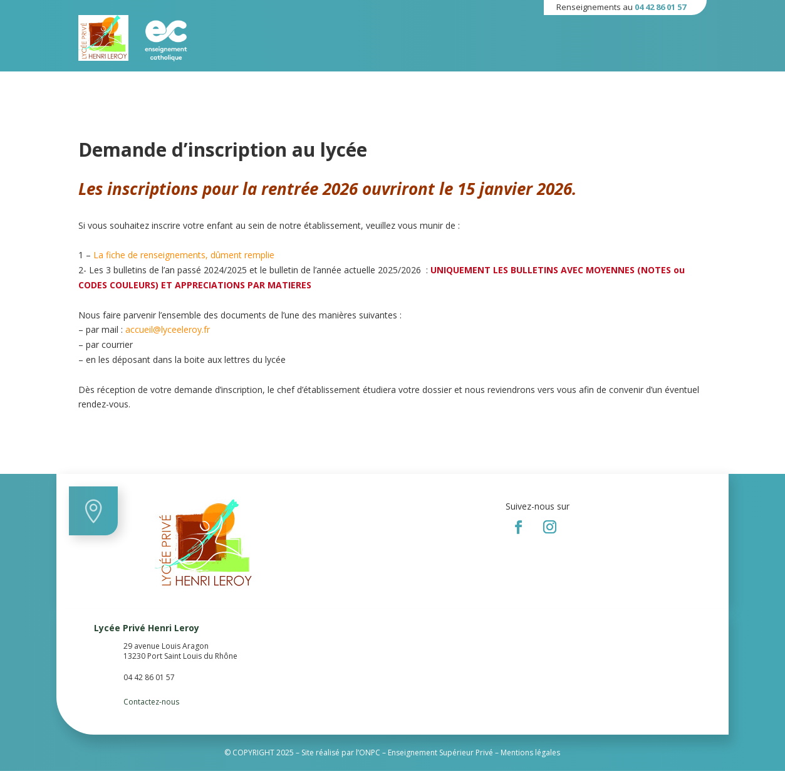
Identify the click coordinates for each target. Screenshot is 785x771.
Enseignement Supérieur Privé (440, 752)
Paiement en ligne (482, 85)
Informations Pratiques (315, 85)
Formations (224, 85)
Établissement (153, 85)
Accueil (93, 85)
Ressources (405, 85)
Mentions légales (530, 752)
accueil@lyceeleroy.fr (167, 329)
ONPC (369, 752)
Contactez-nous (151, 701)
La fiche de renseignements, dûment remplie (183, 255)
